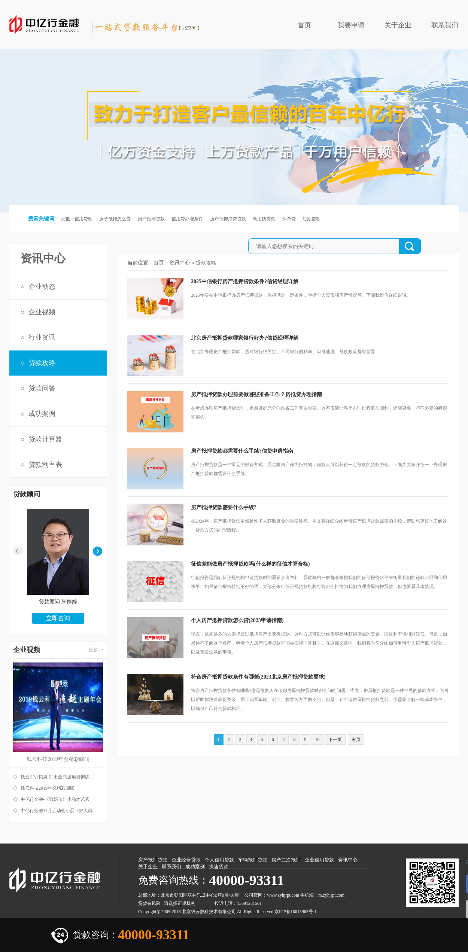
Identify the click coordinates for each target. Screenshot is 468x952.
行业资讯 (41, 337)
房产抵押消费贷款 (228, 218)
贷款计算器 (45, 439)
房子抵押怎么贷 (115, 218)
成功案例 (41, 413)
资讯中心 (179, 263)
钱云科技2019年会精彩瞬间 (58, 759)
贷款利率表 (45, 464)
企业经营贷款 (186, 860)
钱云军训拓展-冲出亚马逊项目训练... (57, 777)
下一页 (335, 739)
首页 (304, 25)
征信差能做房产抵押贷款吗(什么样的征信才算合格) (250, 564)
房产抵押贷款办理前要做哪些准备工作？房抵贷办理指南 (256, 394)
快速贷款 (218, 866)
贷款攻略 (41, 363)
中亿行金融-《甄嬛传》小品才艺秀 (55, 799)
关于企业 (398, 25)
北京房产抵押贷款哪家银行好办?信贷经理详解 (244, 338)
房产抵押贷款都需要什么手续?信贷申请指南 (242, 451)
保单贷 (289, 218)
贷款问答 (41, 388)
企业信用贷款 (319, 860)
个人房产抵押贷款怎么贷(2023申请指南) (237, 620)
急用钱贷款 (264, 218)
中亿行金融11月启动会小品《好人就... (58, 810)
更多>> (96, 649)
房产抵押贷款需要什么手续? (223, 507)
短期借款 (311, 218)
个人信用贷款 (219, 860)
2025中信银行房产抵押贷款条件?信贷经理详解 (244, 281)
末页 (356, 739)
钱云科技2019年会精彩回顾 (48, 788)
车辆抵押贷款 (252, 860)
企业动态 (41, 286)
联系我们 (444, 25)
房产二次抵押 (286, 860)
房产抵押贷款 (151, 218)
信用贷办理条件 (187, 218)
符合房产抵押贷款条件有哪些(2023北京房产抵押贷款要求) (258, 677)
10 (317, 739)
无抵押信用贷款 (76, 218)
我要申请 (351, 25)
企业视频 (41, 312)
